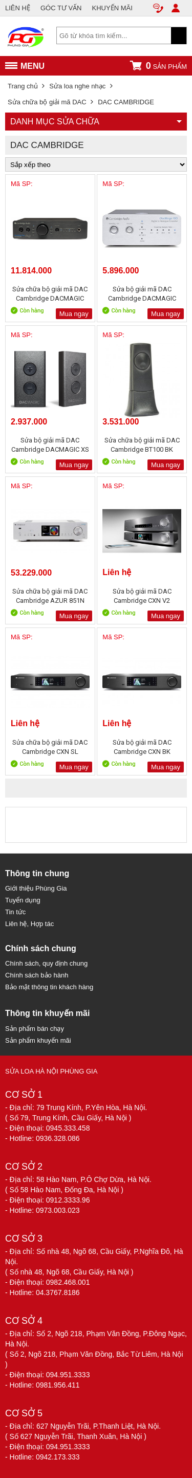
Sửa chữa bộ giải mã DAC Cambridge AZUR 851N (50, 595)
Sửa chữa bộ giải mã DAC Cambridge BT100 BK (142, 444)
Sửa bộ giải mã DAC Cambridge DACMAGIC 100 (142, 293)
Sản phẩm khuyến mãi (38, 1040)
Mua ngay (74, 314)
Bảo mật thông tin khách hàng (49, 987)
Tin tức (15, 912)
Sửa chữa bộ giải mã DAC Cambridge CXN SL (50, 746)
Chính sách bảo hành (36, 975)
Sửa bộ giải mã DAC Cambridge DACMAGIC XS (50, 444)
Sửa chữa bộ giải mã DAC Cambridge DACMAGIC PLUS (50, 293)
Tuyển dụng (22, 900)
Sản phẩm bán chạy (34, 1028)
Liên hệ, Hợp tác (29, 924)
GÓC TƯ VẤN (61, 8)
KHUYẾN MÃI (112, 8)
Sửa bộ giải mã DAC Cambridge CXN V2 (142, 595)
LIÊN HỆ (17, 8)
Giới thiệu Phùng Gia (36, 888)
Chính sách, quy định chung (46, 963)
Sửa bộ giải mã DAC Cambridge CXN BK (142, 746)
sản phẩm (158, 65)
